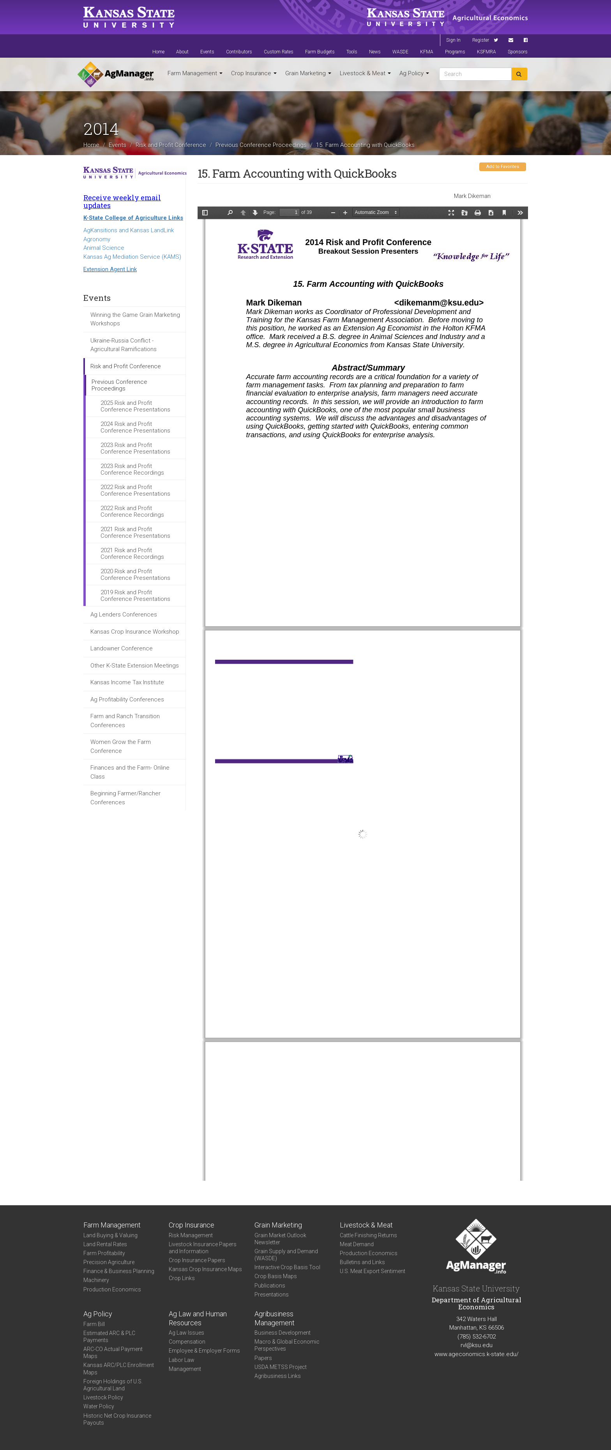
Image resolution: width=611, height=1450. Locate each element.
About (182, 52)
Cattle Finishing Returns (368, 1235)
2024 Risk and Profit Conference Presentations (135, 427)
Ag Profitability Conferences (127, 699)
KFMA (426, 52)
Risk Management (191, 1235)
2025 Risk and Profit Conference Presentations (135, 406)
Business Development (282, 1333)
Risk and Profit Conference (171, 144)
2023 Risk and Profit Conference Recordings (132, 469)
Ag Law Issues (186, 1333)
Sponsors (518, 52)
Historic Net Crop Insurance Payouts (117, 1419)
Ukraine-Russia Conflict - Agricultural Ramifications (123, 345)
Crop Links (182, 1278)
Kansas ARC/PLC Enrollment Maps (118, 1368)
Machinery (96, 1280)
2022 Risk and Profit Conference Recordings (132, 511)
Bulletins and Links (362, 1262)
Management (185, 1369)
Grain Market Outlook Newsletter (280, 1238)
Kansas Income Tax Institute (127, 682)
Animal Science (103, 247)
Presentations (271, 1294)
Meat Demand (357, 1244)
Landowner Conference (121, 648)
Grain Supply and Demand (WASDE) (286, 1254)
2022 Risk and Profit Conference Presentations (135, 490)
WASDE (400, 52)
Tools (351, 52)
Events (207, 52)
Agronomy (96, 239)
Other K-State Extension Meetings (134, 665)
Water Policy (98, 1406)
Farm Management (195, 73)
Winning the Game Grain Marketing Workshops (135, 319)
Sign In (453, 40)
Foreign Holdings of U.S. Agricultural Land (113, 1385)
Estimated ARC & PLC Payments (109, 1336)
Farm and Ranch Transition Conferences (125, 721)
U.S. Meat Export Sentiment (372, 1271)
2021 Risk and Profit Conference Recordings (132, 553)
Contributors (239, 52)
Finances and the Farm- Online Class (130, 772)
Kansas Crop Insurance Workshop (134, 631)
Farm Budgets (320, 52)
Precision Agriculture (108, 1262)
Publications (269, 1285)
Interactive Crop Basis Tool (287, 1267)
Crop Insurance (254, 73)
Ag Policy (414, 73)
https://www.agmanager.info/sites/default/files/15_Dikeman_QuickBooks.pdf (363, 694)
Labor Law (181, 1360)
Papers (263, 1358)
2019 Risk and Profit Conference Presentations (135, 595)
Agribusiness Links (277, 1376)
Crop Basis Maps (275, 1276)
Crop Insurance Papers (197, 1260)
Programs (455, 52)
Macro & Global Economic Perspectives (287, 1345)
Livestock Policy (103, 1397)
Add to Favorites (502, 166)
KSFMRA (486, 52)
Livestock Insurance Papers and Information (203, 1247)
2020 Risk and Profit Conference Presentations (135, 574)
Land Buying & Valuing (110, 1235)
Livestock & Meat (365, 73)
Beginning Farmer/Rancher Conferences (125, 798)
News (375, 52)
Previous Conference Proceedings (261, 144)
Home (158, 52)
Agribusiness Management (274, 1318)
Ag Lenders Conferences (123, 614)
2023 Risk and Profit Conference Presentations (135, 448)
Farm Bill (94, 1324)
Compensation (187, 1342)
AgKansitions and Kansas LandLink (128, 230)
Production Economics (112, 1289)
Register (480, 40)
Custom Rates (278, 52)
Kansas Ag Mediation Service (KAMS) (132, 256)
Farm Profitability (104, 1253)
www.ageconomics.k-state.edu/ (476, 1354)
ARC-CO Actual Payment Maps (113, 1352)
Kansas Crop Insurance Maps (205, 1269)
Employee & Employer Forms (204, 1351)
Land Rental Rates (105, 1244)
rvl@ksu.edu (477, 1345)
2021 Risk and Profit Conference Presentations (135, 532)
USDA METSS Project (280, 1367)
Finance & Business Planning (118, 1271)
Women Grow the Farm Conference (120, 746)
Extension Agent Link (110, 269)
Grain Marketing (308, 73)
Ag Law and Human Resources (198, 1318)
